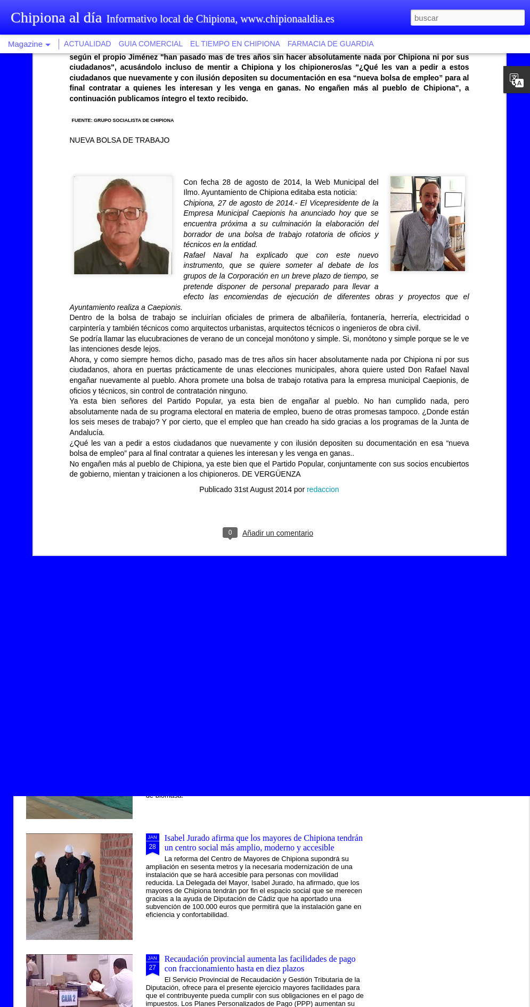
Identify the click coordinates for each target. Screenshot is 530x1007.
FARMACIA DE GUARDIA (331, 43)
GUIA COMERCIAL (151, 43)
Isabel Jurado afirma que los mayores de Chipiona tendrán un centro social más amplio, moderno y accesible (264, 842)
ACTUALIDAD (87, 43)
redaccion (323, 335)
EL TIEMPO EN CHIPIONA (235, 43)
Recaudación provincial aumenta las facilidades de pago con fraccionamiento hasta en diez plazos (260, 963)
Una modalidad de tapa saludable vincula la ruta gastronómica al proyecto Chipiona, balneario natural (255, 601)
